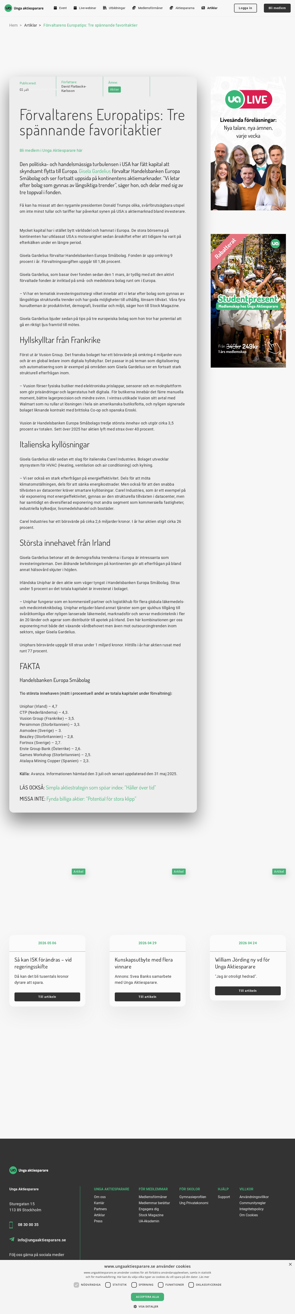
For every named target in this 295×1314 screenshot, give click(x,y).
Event (60, 8)
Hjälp (223, 1189)
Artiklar (209, 8)
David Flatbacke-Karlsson (73, 55)
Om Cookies (248, 1215)
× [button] (290, 1264)
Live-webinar (85, 8)
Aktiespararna (182, 8)
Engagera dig (149, 1209)
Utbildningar (114, 8)
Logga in (245, 8)
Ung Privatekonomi (193, 1203)
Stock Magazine (151, 1215)
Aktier (114, 56)
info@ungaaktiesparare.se (37, 1239)
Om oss (100, 1197)
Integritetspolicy (251, 1209)
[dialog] (147, 1287)
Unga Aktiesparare (111, 1189)
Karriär (99, 1203)
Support (224, 1197)
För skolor (189, 1189)
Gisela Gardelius (95, 237)
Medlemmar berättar (154, 1203)
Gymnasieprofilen (192, 1197)
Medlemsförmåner (147, 8)
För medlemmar (153, 1189)
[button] (147, 1306)
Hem (13, 25)
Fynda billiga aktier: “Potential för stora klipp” (91, 865)
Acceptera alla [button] (147, 1297)
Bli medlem (277, 8)
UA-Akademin (149, 1221)
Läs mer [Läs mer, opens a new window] (204, 1277)
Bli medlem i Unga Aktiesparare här (51, 217)
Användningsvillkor (254, 1197)
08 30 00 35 (24, 1225)
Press (98, 1221)
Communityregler (252, 1203)
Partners (100, 1209)
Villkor (246, 1189)
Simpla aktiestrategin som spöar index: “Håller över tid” (101, 854)
